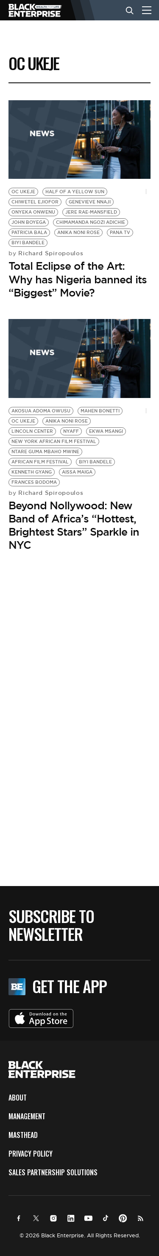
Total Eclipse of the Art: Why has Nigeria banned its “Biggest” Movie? (77, 279)
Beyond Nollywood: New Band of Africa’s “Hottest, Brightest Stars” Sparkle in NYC (73, 525)
